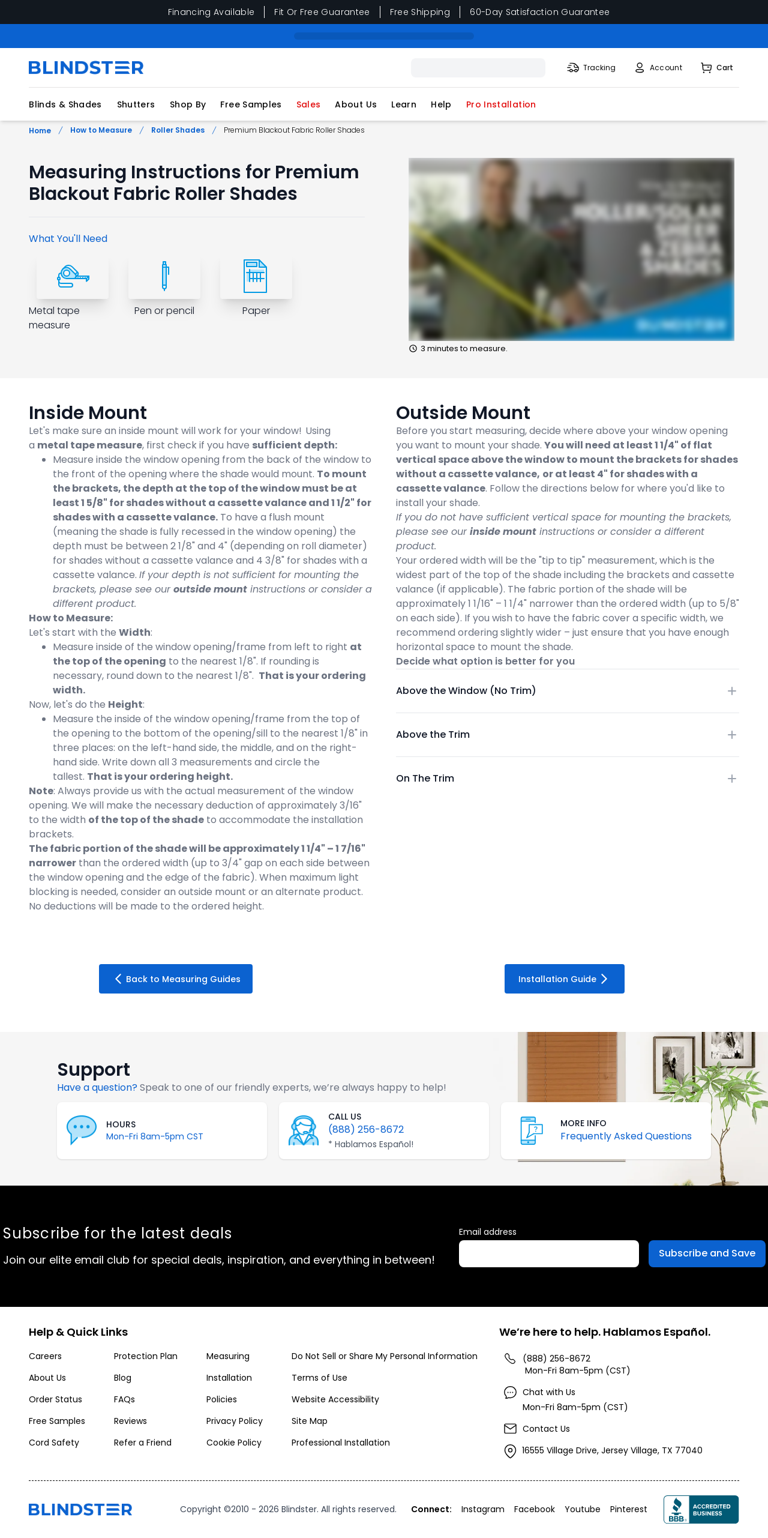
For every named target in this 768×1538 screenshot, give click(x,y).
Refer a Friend (143, 1443)
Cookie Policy (234, 1443)
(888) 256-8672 (366, 1129)
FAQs (124, 1399)
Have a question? (97, 1087)
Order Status (55, 1399)
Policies (221, 1399)
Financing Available (211, 12)
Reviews (130, 1421)
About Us (356, 104)
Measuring (228, 1356)
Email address (488, 1232)
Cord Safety (54, 1443)
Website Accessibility (335, 1399)
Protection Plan (146, 1356)
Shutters (136, 104)
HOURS (121, 1124)
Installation (229, 1378)
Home (40, 130)
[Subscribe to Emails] (707, 1253)
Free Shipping (420, 12)
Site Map (310, 1421)
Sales (308, 104)
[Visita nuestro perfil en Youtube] (584, 1509)
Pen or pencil (164, 311)
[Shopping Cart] (716, 67)
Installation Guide (564, 978)
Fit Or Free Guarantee (322, 12)
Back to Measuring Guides (176, 978)
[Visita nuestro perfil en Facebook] (535, 1509)
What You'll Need (68, 239)
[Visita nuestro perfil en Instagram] (484, 1509)
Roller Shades (178, 130)
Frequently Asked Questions (626, 1136)
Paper (256, 311)
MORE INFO (583, 1123)
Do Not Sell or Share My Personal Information (385, 1356)
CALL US (344, 1117)
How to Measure (101, 130)
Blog (122, 1378)
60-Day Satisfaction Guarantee (540, 12)
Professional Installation (341, 1443)
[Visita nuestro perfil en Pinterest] (630, 1509)
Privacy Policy (234, 1421)
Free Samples (250, 104)
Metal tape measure (54, 318)
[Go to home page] (80, 1509)
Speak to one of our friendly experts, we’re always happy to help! (293, 1087)
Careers (45, 1356)
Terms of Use (319, 1378)
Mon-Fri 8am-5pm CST (154, 1136)
